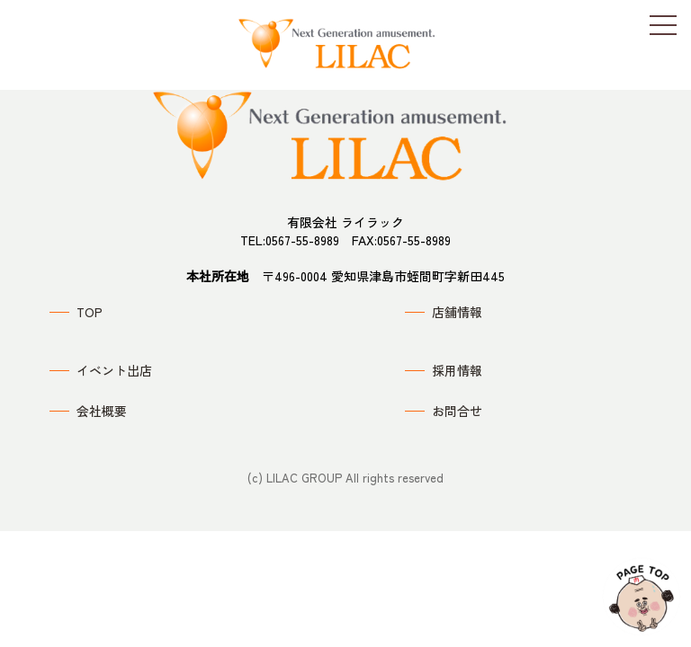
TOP (89, 312)
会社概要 (101, 411)
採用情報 (457, 370)
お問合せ (457, 411)
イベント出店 (114, 370)
